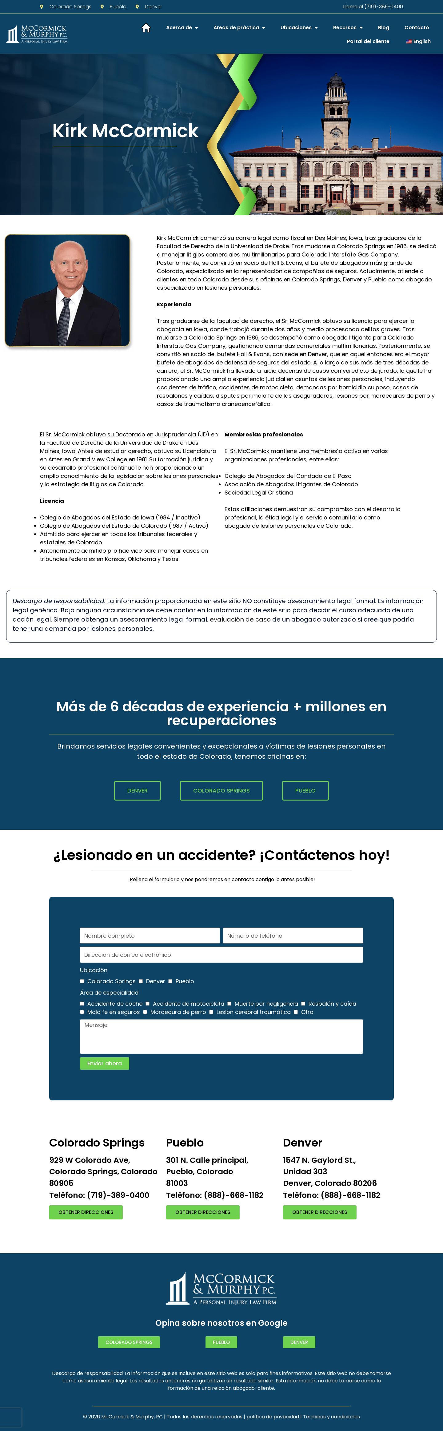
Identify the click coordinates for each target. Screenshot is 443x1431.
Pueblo (185, 981)
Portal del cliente (368, 41)
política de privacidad (272, 1416)
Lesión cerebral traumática (254, 1012)
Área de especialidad (109, 992)
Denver (155, 981)
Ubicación (93, 970)
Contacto (417, 27)
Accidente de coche (114, 1004)
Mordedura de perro (178, 1012)
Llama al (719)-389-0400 (373, 6)
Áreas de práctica (239, 27)
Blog (383, 27)
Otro (307, 1012)
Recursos (348, 27)
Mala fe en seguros (113, 1012)
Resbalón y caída (332, 1004)
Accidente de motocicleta (188, 1004)
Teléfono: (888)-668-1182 (214, 1195)
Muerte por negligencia (266, 1004)
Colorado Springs (111, 981)
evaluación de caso (240, 619)
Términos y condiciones (331, 1416)
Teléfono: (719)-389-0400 (99, 1195)
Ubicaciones (299, 27)
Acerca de (182, 27)
